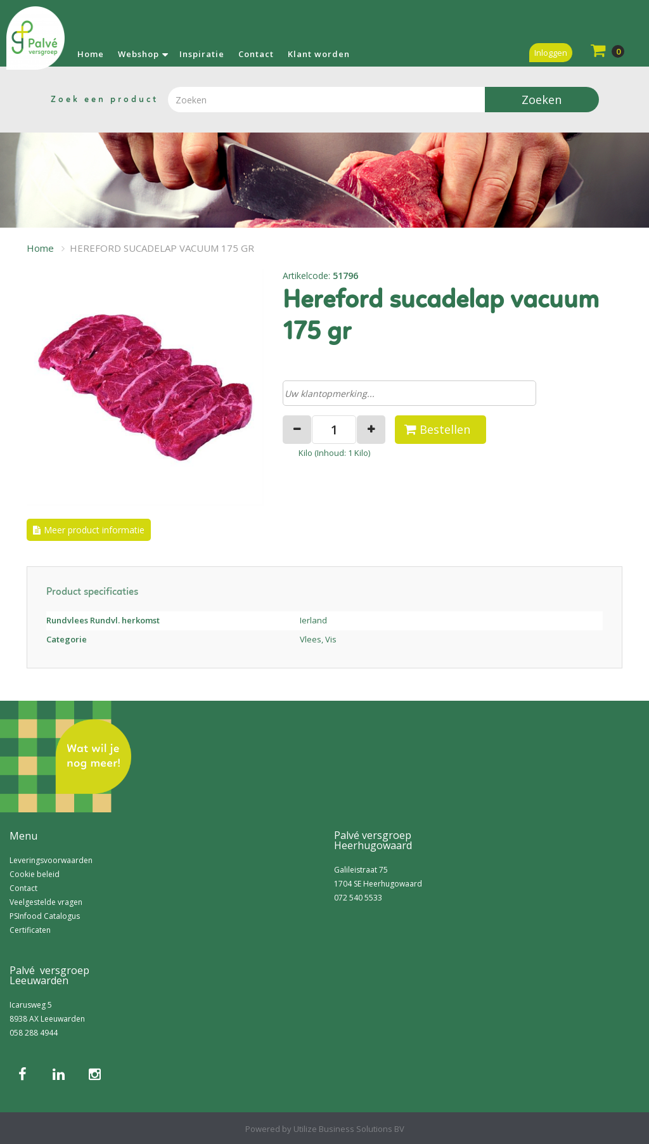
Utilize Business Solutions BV (348, 1128)
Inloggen (550, 52)
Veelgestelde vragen (46, 902)
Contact (256, 54)
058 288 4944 (34, 1032)
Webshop (138, 54)
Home (90, 54)
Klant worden (319, 54)
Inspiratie (201, 54)
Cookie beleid (35, 874)
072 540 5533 (358, 897)
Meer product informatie (94, 530)
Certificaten (30, 930)
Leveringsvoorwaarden (51, 860)
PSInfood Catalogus (45, 916)
